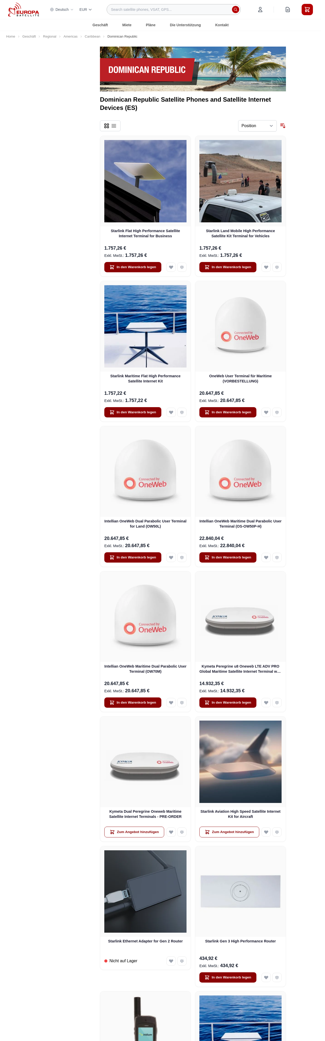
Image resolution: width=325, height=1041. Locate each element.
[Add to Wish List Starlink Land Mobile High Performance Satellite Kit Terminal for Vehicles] (266, 267)
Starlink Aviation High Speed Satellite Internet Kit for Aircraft (240, 813)
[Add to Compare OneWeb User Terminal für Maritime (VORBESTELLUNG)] (277, 412)
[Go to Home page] (23, 9)
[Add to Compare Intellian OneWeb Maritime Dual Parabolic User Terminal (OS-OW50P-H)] (277, 557)
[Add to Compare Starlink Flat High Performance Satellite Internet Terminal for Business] (182, 267)
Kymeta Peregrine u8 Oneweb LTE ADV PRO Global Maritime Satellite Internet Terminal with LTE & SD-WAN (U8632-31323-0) (240, 669)
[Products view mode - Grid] (107, 126)
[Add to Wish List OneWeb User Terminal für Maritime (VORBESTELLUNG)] (266, 412)
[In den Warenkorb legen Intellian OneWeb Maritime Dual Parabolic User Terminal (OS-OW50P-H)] (227, 557)
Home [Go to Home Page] (10, 36)
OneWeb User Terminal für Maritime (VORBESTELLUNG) (240, 378)
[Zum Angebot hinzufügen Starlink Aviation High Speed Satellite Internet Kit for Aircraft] (229, 832)
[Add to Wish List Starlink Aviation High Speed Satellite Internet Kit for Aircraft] (266, 832)
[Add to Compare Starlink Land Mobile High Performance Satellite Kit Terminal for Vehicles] (277, 267)
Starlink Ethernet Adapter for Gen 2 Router (145, 941)
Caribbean (92, 36)
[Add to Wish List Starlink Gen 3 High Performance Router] (266, 977)
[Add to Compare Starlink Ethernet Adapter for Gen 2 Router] (182, 961)
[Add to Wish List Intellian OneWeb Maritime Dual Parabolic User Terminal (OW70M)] (171, 702)
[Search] (235, 9)
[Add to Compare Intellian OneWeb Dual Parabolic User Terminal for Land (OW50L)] (182, 557)
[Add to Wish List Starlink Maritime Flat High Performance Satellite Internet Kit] (171, 412)
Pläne (150, 25)
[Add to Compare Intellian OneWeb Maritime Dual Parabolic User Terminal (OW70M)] (182, 702)
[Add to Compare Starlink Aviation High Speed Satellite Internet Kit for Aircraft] (277, 832)
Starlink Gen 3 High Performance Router (240, 941)
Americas (70, 36)
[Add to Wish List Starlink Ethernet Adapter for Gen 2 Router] (171, 961)
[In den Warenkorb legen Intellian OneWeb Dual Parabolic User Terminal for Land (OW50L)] (132, 557)
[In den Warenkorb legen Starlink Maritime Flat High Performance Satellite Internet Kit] (132, 412)
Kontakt (222, 25)
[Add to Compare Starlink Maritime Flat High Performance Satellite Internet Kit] (182, 412)
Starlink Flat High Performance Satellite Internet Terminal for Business (145, 233)
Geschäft (100, 25)
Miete (127, 25)
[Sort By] (257, 126)
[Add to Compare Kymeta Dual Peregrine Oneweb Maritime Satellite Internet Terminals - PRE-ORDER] (182, 832)
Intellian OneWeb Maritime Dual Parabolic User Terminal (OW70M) (145, 668)
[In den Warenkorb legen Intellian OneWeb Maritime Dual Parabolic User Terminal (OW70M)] (132, 702)
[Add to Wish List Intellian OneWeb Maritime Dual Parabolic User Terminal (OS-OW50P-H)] (266, 557)
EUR (85, 9)
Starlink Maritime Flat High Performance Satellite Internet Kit (145, 378)
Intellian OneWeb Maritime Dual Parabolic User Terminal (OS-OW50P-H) (240, 523)
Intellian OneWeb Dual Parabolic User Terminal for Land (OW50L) (145, 523)
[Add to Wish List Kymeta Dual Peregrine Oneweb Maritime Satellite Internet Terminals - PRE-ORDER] (171, 832)
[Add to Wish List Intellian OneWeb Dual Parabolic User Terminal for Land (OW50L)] (171, 557)
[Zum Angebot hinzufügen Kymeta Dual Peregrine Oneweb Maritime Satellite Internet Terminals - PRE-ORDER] (134, 832)
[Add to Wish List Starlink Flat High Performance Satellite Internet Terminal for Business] (171, 267)
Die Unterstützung (185, 25)
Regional (49, 36)
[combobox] (174, 9)
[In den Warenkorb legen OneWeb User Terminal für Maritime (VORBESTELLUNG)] (227, 412)
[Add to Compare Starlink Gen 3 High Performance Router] (277, 977)
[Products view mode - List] (114, 126)
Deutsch (62, 9)
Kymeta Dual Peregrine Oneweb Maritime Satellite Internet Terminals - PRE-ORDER (145, 813)
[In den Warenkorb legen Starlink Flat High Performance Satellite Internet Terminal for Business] (132, 267)
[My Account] (260, 9)
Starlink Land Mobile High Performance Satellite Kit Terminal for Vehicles (240, 233)
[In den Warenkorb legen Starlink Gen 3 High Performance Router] (227, 977)
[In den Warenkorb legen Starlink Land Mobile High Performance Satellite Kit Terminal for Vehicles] (227, 267)
